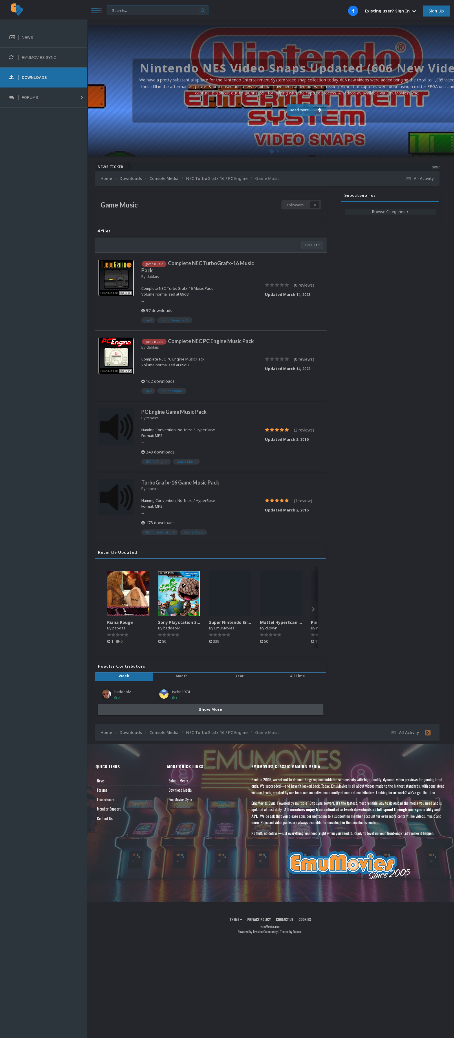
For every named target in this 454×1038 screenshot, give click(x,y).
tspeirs (153, 417)
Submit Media (178, 781)
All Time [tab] (297, 675)
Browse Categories (390, 211)
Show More (210, 709)
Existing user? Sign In (390, 11)
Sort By (312, 245)
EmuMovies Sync (180, 799)
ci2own (271, 628)
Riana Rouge (120, 622)
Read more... (269, 106)
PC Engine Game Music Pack (174, 412)
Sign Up (436, 11)
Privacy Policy (259, 919)
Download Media (180, 790)
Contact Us (105, 818)
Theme (236, 919)
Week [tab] (124, 675)
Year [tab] (239, 675)
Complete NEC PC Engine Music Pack (211, 341)
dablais (153, 276)
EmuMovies (224, 628)
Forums (102, 790)
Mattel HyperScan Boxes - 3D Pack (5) (299, 622)
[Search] (157, 11)
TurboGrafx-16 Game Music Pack (180, 482)
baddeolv (171, 628)
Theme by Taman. (291, 931)
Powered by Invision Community (258, 931)
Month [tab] (182, 675)
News (101, 781)
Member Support (109, 809)
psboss (118, 628)
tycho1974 (181, 691)
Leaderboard (106, 799)
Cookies (305, 919)
